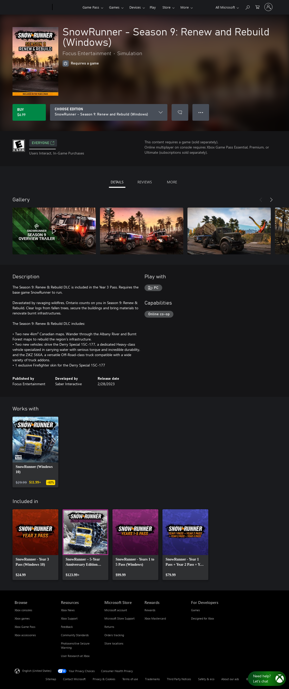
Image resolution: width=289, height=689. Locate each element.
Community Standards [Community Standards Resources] (75, 635)
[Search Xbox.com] (247, 6)
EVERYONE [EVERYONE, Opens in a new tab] (43, 143)
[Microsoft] (32, 7)
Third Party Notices (179, 679)
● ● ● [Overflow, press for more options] (200, 112)
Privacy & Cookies (104, 679)
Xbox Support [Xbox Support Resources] (69, 618)
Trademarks (152, 679)
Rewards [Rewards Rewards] (149, 610)
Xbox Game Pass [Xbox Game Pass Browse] (25, 626)
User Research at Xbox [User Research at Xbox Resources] (75, 656)
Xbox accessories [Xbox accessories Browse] (25, 635)
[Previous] (261, 199)
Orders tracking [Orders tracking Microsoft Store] (114, 635)
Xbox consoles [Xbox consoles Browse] (23, 610)
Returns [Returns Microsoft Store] (109, 626)
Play (153, 7)
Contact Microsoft (74, 679)
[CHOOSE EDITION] (108, 112)
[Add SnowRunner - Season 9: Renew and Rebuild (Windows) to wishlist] (180, 112)
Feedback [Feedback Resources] (67, 626)
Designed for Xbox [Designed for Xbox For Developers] (202, 618)
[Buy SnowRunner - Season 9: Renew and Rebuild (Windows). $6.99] (29, 112)
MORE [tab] (172, 181)
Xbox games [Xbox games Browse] (22, 618)
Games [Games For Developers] (195, 610)
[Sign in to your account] (268, 7)
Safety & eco (206, 679)
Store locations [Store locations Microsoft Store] (113, 643)
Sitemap (51, 679)
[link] (35, 452)
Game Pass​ (91, 7)
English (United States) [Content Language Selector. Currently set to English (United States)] (36, 670)
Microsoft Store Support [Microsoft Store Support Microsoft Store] (119, 618)
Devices (135, 7)
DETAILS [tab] (117, 181)
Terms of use (130, 679)
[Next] (271, 199)
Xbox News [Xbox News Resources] (68, 610)
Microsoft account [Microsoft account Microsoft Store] (115, 610)
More (184, 7)
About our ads (230, 679)
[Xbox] (67, 7)
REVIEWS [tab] (144, 181)
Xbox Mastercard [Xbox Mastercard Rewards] (155, 618)
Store (166, 7)
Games (114, 7)
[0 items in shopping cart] (257, 7)
